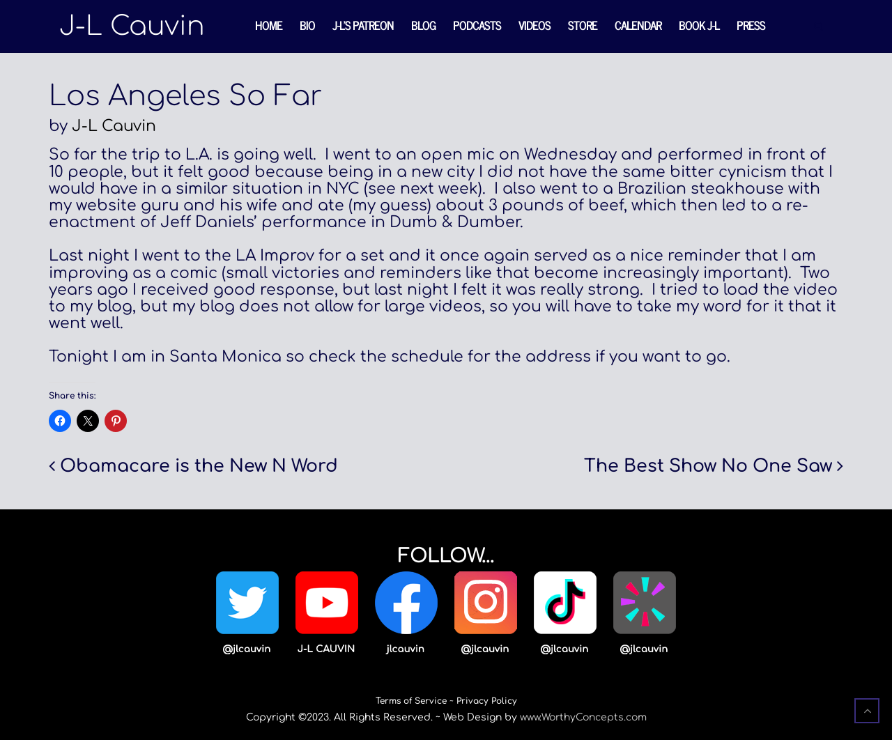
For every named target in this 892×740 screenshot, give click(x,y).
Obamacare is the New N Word (199, 466)
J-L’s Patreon (363, 25)
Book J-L (699, 25)
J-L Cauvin (114, 126)
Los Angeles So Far (186, 96)
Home (268, 25)
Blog (423, 25)
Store (582, 25)
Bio (307, 25)
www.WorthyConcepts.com (583, 717)
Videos (534, 25)
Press (751, 25)
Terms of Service (411, 701)
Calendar (638, 25)
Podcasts (477, 25)
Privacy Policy (486, 701)
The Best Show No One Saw (708, 466)
